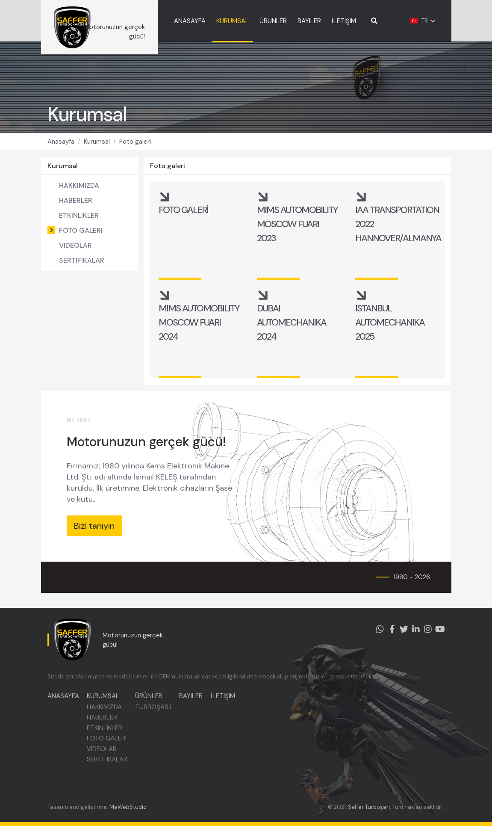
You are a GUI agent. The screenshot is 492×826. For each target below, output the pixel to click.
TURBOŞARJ (155, 709)
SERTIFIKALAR (81, 264)
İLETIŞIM (354, 21)
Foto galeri (135, 146)
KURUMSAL (242, 21)
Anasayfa (60, 146)
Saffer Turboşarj (369, 807)
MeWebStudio (128, 807)
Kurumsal (97, 146)
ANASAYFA (199, 21)
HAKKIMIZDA (79, 189)
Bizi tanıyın (94, 530)
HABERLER (75, 204)
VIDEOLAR (75, 249)
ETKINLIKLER (79, 219)
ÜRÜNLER (283, 21)
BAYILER (319, 21)
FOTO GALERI (81, 234)
